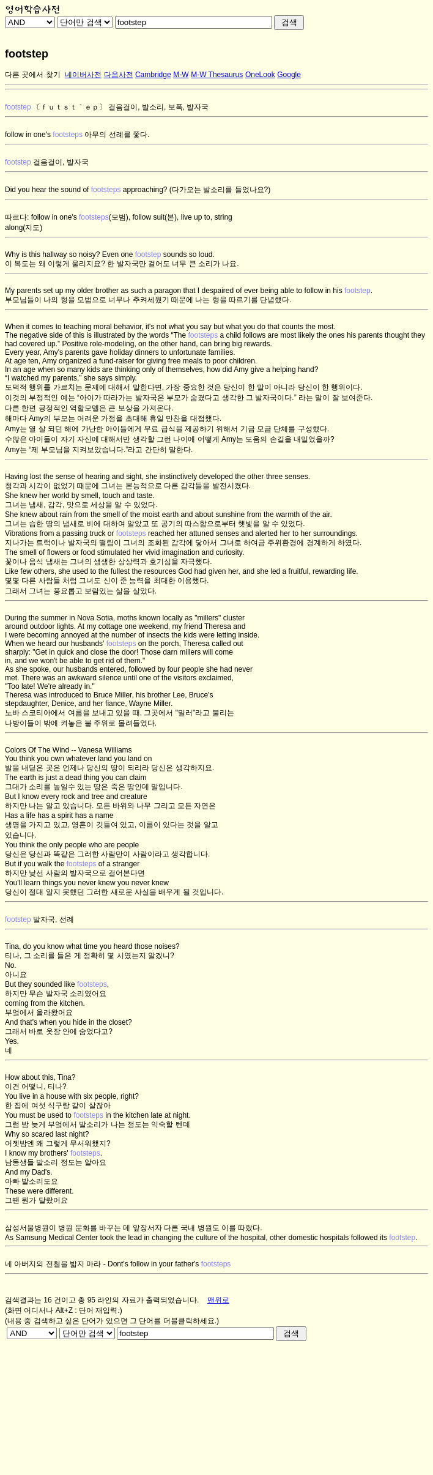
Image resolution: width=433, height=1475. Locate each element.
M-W (180, 74)
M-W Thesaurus (217, 74)
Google (289, 74)
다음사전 (118, 74)
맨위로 (218, 1300)
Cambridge (153, 74)
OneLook (260, 74)
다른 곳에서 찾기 (33, 74)
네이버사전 (83, 74)
